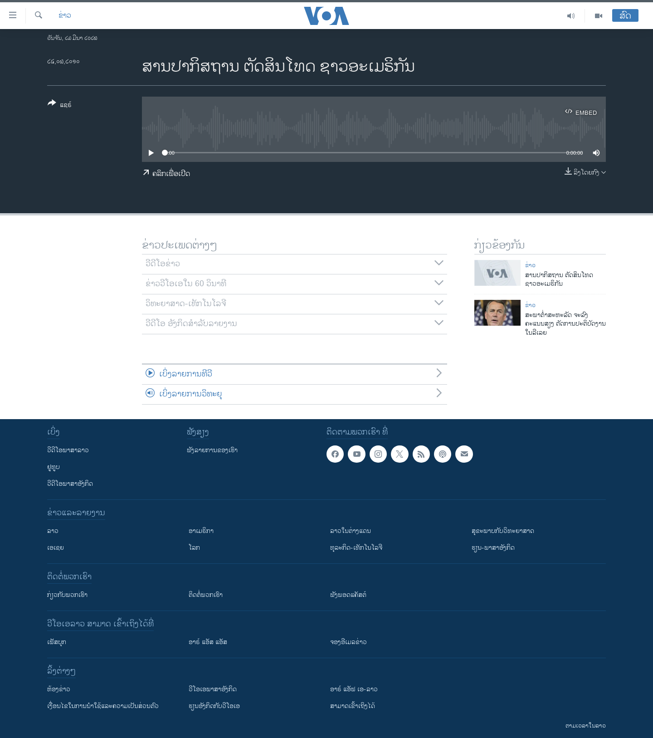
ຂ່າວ (64, 15)
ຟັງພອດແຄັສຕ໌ (348, 595)
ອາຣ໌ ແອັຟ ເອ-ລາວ (354, 689)
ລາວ (52, 531)
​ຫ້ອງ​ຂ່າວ (58, 689)
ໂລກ (194, 547)
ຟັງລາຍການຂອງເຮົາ (212, 450)
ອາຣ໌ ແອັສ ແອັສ (208, 642)
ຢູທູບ (53, 467)
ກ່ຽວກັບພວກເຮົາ (67, 595)
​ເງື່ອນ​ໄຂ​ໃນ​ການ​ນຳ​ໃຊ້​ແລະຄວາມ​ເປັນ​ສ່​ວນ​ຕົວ (103, 706)
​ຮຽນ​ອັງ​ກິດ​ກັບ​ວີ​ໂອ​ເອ (214, 706)
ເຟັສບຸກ (56, 642)
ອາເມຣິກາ (201, 531)
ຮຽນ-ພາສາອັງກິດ (493, 547)
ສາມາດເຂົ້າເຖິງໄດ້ (352, 706)
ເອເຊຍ (55, 547)
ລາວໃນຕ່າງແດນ (350, 531)
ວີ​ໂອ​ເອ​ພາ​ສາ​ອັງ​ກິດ (213, 689)
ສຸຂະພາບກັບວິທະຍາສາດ (503, 531)
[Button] (60, 106)
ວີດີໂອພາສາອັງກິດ (70, 484)
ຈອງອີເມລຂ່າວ (348, 642)
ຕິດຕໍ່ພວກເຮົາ (206, 595)
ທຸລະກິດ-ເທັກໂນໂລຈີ (356, 547)
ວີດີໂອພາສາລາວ (68, 450)
